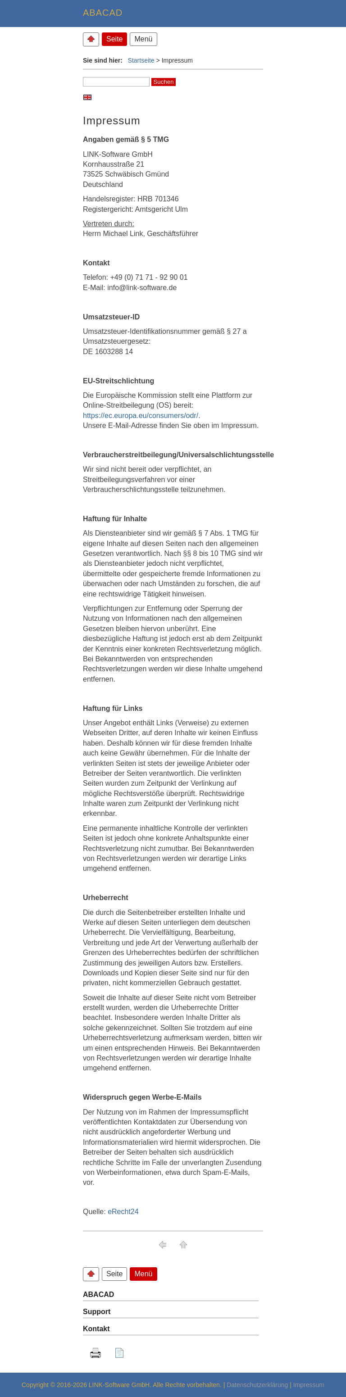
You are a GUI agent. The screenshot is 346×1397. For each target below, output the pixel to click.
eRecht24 (123, 1211)
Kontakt (96, 1329)
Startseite (141, 60)
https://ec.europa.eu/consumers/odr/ (140, 415)
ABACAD (98, 1294)
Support (96, 1311)
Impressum (308, 1384)
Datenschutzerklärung (257, 1384)
